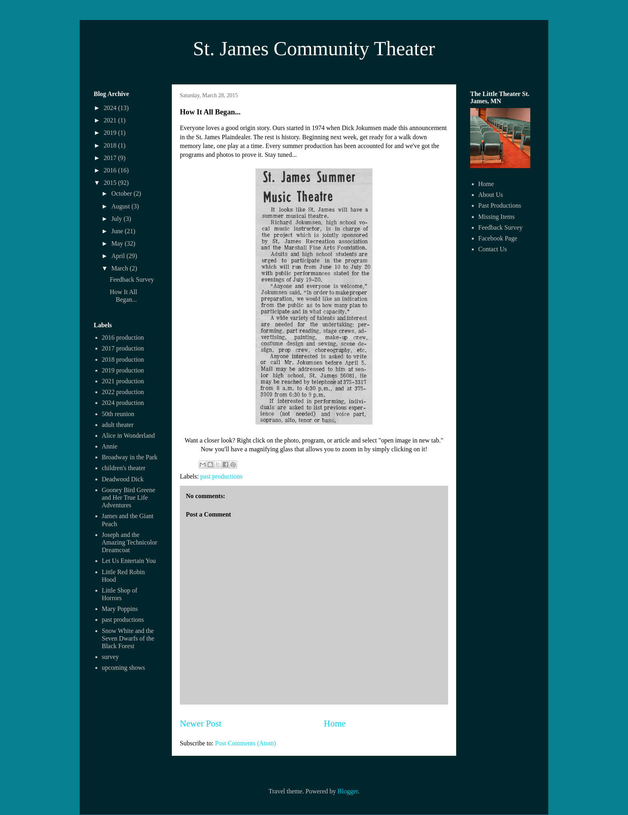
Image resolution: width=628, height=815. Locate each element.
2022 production (123, 391)
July (117, 218)
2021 (111, 120)
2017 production (123, 348)
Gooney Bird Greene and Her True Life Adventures (128, 498)
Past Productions (499, 205)
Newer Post (200, 724)
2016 (111, 170)
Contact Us (492, 249)
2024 (111, 107)
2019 (111, 132)
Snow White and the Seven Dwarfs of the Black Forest (128, 638)
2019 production (123, 370)
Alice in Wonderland (128, 435)
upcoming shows (123, 667)
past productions (221, 476)
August (121, 206)
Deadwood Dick (122, 479)
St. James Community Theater (314, 48)
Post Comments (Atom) (245, 743)
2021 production (123, 381)
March (120, 268)
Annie (109, 446)
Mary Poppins (120, 608)
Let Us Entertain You (129, 560)
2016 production (123, 337)
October (122, 193)
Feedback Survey (132, 279)
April (119, 255)
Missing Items (496, 216)
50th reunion (118, 414)
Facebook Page (497, 238)
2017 (111, 157)
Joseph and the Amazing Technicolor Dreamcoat (129, 542)
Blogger (348, 791)
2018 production (123, 359)
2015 (111, 182)
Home (335, 724)
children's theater (123, 468)
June (118, 231)
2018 (111, 145)
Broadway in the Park (129, 457)
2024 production (123, 402)
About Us (490, 194)
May (118, 243)
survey (110, 656)
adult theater (118, 424)
